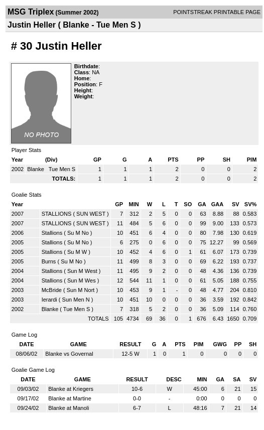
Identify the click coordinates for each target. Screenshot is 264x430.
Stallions (52, 233)
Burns (49, 261)
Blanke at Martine (69, 398)
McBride (52, 290)
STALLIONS (57, 214)
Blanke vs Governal (69, 354)
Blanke (36, 169)
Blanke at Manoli (68, 408)
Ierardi (49, 300)
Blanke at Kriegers (70, 389)
